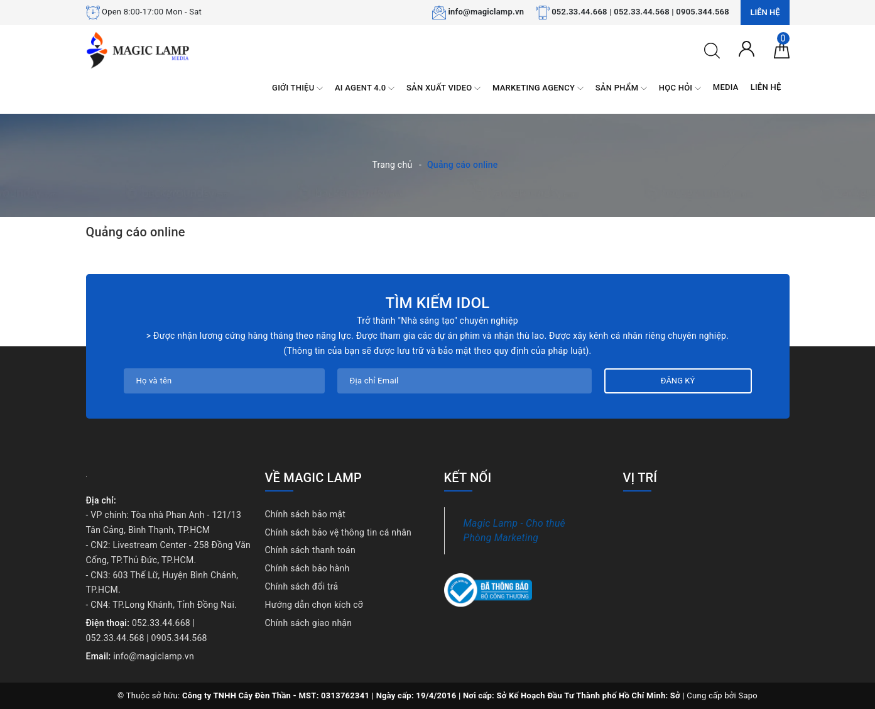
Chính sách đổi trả (302, 586)
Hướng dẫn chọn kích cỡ (314, 605)
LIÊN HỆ (766, 87)
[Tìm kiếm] (712, 50)
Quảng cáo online (135, 231)
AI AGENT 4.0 (364, 88)
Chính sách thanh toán (310, 550)
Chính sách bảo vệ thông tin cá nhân (338, 532)
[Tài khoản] (746, 48)
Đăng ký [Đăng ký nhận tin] (678, 380)
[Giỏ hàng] (782, 50)
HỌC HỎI (680, 88)
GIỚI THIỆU (297, 88)
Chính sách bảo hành (307, 568)
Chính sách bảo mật (305, 514)
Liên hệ (765, 12)
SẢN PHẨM (621, 88)
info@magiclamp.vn (486, 11)
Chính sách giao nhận (308, 623)
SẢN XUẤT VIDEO (443, 88)
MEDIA (726, 87)
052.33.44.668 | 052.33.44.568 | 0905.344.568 (640, 11)
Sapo (748, 695)
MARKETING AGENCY (538, 88)
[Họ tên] (224, 380)
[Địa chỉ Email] (464, 380)
